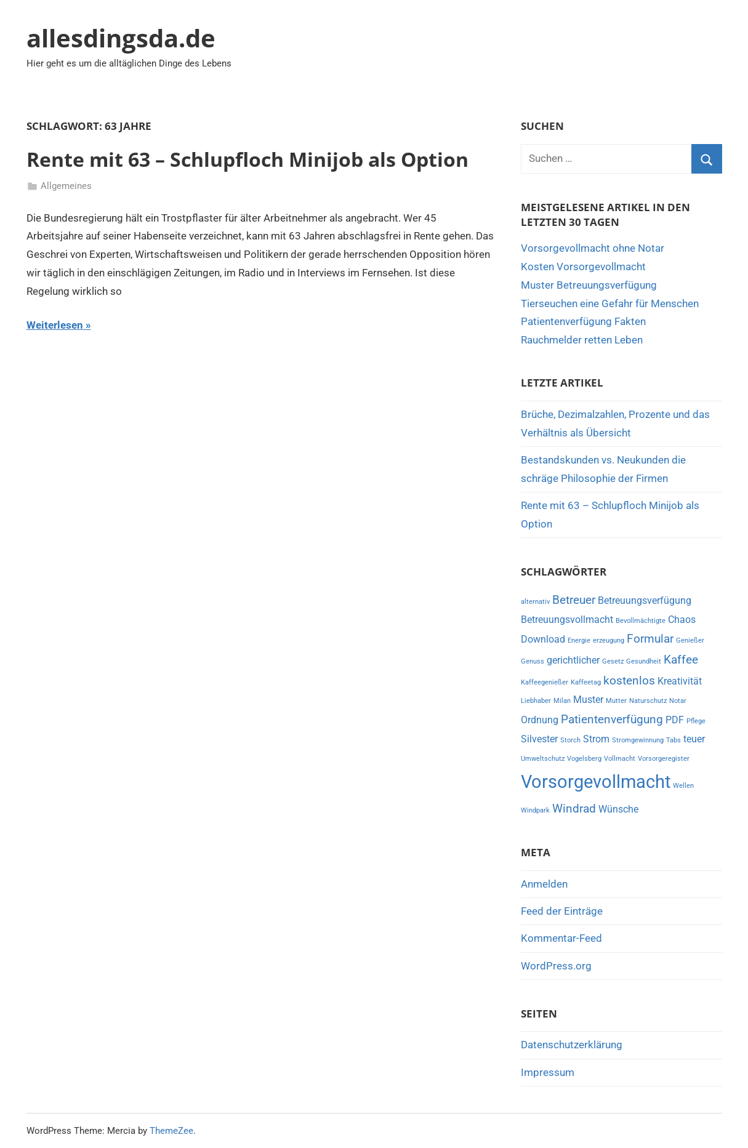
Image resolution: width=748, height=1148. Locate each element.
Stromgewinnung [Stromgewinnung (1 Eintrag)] (638, 740)
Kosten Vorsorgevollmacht (583, 266)
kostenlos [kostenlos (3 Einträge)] (629, 680)
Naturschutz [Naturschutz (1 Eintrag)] (648, 701)
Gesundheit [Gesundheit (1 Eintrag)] (643, 661)
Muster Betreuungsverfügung (589, 285)
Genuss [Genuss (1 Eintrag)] (532, 661)
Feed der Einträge (562, 911)
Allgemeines (66, 185)
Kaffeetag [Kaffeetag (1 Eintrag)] (586, 682)
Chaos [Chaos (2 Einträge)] (682, 619)
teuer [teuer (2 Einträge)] (694, 739)
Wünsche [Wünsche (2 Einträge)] (618, 809)
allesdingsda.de (120, 38)
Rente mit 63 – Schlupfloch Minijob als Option (247, 159)
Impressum (547, 1072)
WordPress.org (556, 966)
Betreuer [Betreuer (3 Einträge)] (573, 600)
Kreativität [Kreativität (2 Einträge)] (680, 681)
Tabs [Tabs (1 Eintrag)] (673, 740)
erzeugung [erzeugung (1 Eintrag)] (608, 640)
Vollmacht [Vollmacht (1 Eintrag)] (619, 759)
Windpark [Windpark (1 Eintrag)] (535, 810)
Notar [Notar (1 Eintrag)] (677, 701)
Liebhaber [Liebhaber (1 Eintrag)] (536, 701)
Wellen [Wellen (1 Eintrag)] (683, 786)
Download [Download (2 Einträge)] (543, 639)
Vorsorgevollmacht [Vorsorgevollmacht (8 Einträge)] (595, 781)
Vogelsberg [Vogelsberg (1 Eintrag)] (584, 759)
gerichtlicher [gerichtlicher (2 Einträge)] (573, 660)
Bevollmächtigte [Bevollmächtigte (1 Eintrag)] (641, 621)
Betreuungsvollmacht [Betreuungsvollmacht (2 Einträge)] (567, 619)
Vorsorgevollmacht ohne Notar (592, 248)
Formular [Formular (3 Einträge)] (650, 639)
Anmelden (544, 884)
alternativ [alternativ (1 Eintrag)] (535, 602)
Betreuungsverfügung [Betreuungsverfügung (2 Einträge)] (644, 600)
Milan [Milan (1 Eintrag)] (562, 701)
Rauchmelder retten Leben (582, 340)
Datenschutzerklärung (571, 1044)
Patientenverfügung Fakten (583, 321)
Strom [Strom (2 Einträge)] (596, 739)
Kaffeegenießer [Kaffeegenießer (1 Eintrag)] (544, 682)
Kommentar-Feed (561, 938)
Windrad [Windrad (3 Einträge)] (574, 808)
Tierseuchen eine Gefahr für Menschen (610, 303)
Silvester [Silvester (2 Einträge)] (539, 739)
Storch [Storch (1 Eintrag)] (570, 740)
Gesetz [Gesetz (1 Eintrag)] (613, 661)
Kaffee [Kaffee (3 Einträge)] (681, 659)
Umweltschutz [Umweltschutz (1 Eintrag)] (543, 759)
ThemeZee (171, 1130)
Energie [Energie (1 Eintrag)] (579, 640)
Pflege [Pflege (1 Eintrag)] (696, 721)
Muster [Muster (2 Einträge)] (588, 699)
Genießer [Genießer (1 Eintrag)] (690, 640)
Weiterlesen (54, 325)
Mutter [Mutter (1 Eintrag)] (616, 701)
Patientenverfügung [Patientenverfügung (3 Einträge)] (612, 719)
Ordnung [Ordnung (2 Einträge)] (539, 720)
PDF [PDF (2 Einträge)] (675, 720)
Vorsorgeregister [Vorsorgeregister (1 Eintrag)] (664, 759)
